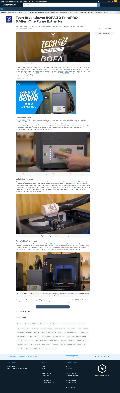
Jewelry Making (25, 328)
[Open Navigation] (3, 9)
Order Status (71, 371)
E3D (18, 328)
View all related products (104, 33)
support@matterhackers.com (17, 368)
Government (46, 380)
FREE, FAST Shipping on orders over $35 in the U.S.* (14, 1)
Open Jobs (71, 340)
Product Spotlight (53, 340)
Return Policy (71, 380)
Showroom (46, 371)
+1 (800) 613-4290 (42, 1)
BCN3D (86, 328)
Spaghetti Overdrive (22, 344)
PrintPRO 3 (65, 73)
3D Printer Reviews (32, 12)
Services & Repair (48, 382)
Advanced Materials (81, 336)
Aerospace (63, 340)
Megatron (28, 332)
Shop (44, 366)
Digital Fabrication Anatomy (49, 332)
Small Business (98, 12)
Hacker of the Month (51, 349)
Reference (106, 12)
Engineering (35, 328)
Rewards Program (72, 375)
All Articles (3, 12)
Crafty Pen (36, 332)
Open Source (20, 332)
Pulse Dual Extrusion (41, 340)
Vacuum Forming (29, 340)
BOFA (37, 73)
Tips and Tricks (54, 12)
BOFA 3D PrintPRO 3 (24, 120)
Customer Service (33, 1)
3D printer (87, 69)
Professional (46, 373)
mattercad (73, 324)
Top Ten (30, 336)
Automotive (82, 324)
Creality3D (71, 12)
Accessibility (70, 387)
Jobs (67, 378)
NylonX (80, 328)
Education (36, 336)
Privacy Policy (71, 382)
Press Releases (54, 324)
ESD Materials (71, 328)
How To (76, 12)
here (69, 302)
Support (45, 378)
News (44, 368)
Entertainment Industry (46, 328)
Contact (69, 368)
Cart (112, 1)
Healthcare (90, 12)
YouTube (108, 356)
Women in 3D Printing (12, 12)
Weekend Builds (22, 12)
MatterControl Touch (60, 328)
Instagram (98, 356)
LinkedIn (101, 356)
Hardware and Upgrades (43, 12)
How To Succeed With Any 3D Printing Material (73, 344)
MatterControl (83, 12)
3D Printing (19, 324)
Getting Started (63, 12)
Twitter (95, 356)
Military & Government (82, 340)
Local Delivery (71, 373)
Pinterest (105, 356)
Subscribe (72, 357)
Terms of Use (70, 385)
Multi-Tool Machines (35, 344)
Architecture (28, 349)
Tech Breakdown (46, 336)
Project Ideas (70, 336)
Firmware (27, 324)
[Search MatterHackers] (98, 5)
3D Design (35, 324)
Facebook (92, 356)
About (68, 366)
